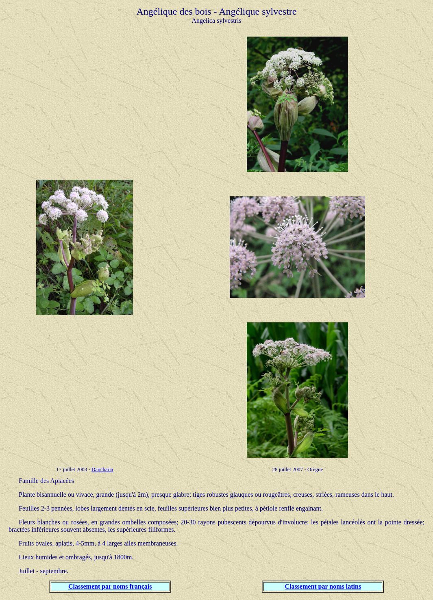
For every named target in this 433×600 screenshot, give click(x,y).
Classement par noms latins (323, 586)
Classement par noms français (110, 586)
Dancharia (102, 469)
